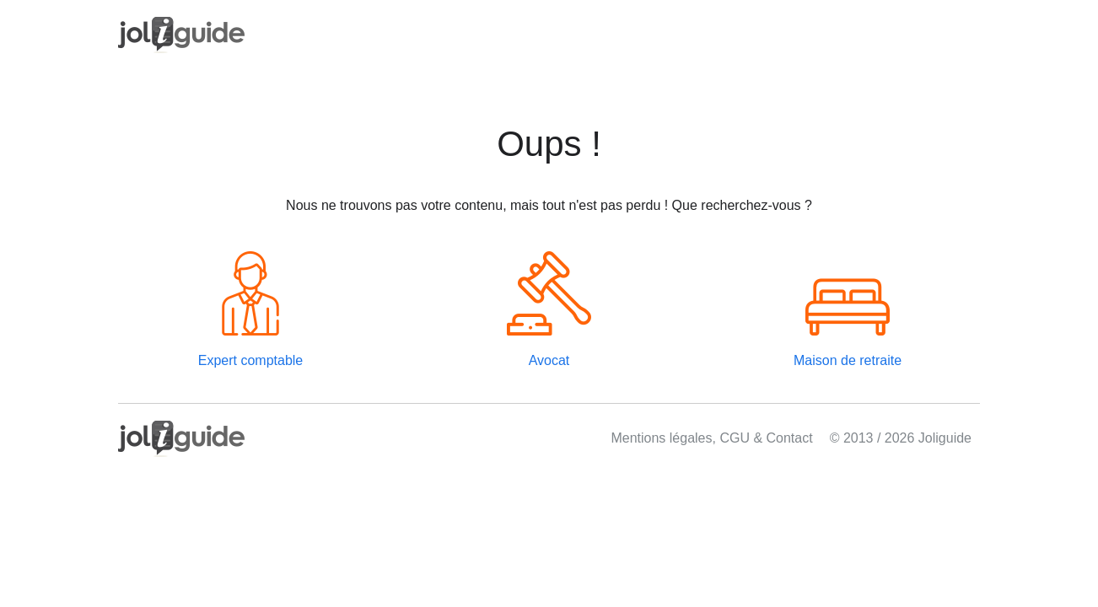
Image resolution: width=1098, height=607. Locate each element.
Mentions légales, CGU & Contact (711, 438)
